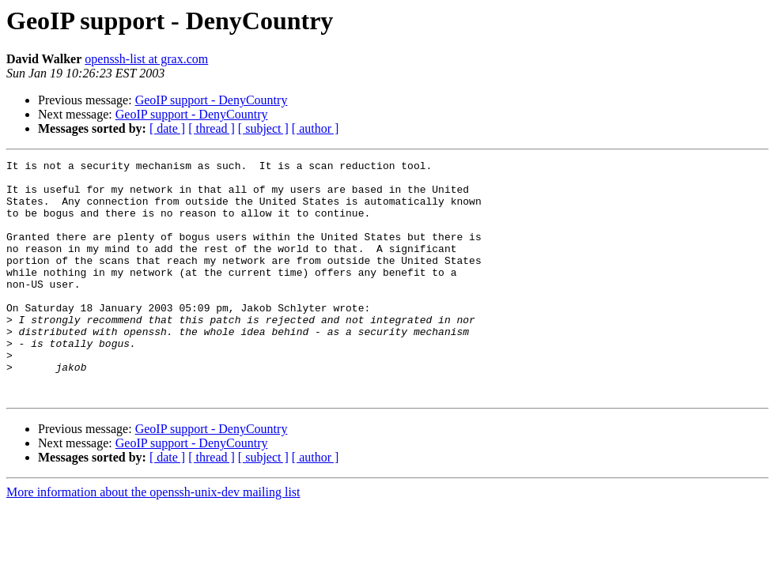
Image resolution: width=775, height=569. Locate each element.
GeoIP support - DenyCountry (211, 100)
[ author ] (315, 128)
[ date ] (167, 128)
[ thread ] (211, 128)
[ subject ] (263, 128)
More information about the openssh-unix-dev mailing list (153, 539)
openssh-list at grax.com (146, 59)
